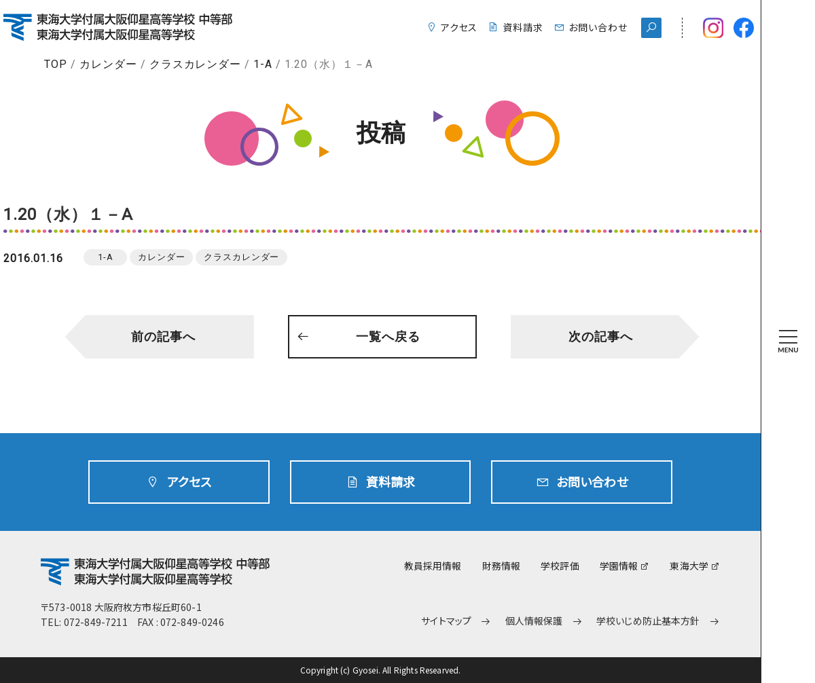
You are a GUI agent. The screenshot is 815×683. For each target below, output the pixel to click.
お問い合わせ (598, 27)
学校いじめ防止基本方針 (648, 620)
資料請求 (523, 27)
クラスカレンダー (195, 64)
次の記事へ (600, 336)
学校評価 (560, 565)
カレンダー (108, 64)
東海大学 (689, 565)
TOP (55, 64)
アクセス (459, 27)
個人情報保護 (534, 620)
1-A (262, 64)
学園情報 (619, 565)
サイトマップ (446, 620)
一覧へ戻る (388, 336)
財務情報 (501, 565)
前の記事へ (163, 336)
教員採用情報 (433, 565)
